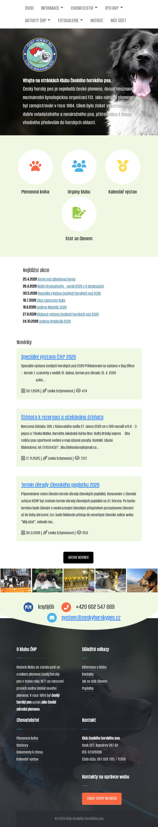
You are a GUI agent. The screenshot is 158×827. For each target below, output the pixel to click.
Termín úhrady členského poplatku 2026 (60, 485)
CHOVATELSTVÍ (82, 8)
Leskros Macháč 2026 (52, 307)
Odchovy (22, 745)
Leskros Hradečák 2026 (55, 321)
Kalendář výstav (28, 759)
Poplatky (87, 688)
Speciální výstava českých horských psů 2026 (69, 293)
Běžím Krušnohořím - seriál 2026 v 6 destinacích (70, 286)
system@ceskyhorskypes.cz (91, 617)
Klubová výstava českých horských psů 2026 (68, 314)
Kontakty (88, 674)
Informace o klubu (94, 667)
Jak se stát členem (94, 681)
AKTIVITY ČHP (35, 20)
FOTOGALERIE (68, 20)
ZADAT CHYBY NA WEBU (102, 798)
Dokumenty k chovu (30, 752)
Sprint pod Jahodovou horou (56, 279)
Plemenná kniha (27, 738)
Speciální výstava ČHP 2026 (48, 357)
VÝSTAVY (112, 8)
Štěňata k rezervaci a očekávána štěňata (62, 417)
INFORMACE (50, 8)
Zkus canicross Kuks (51, 300)
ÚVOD (29, 8)
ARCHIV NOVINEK (78, 557)
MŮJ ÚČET (118, 20)
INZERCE (97, 20)
